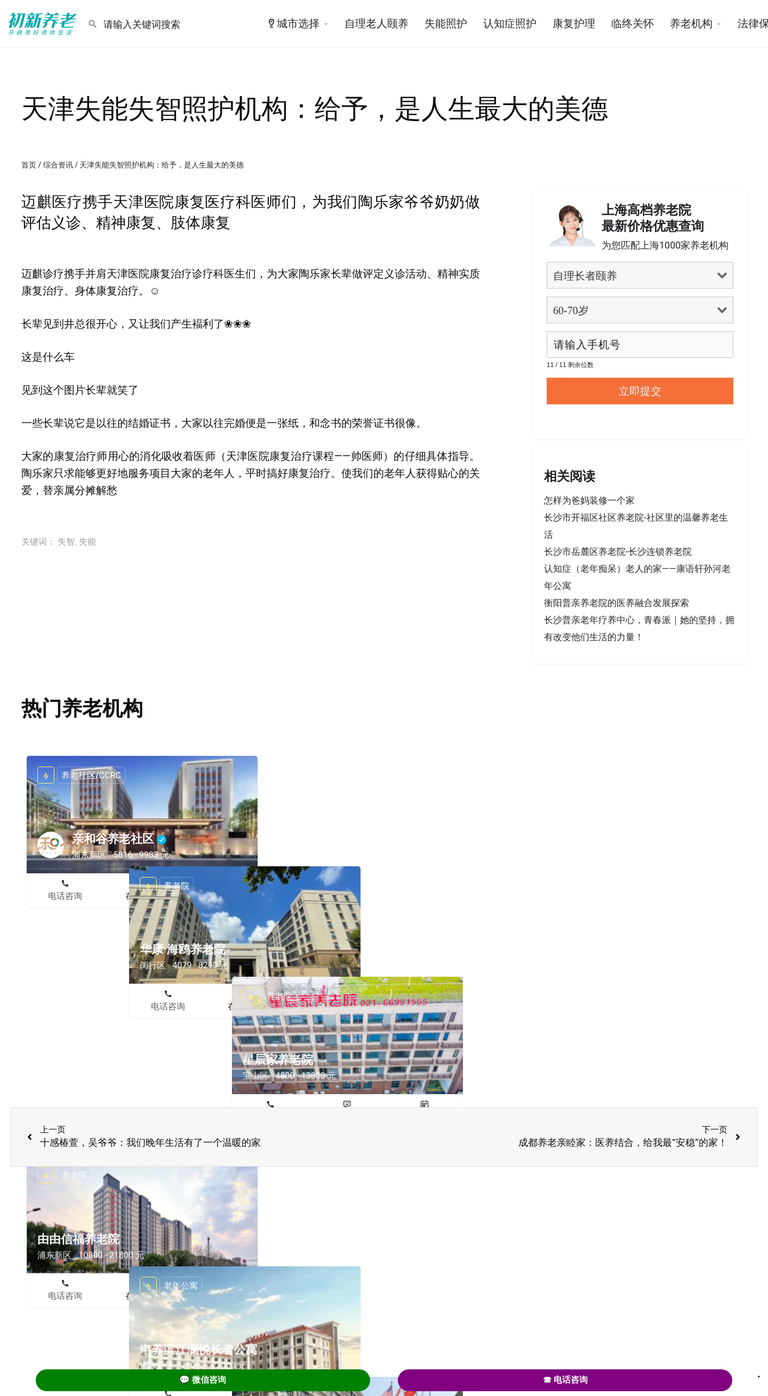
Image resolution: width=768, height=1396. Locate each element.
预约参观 (219, 896)
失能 (87, 542)
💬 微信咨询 (202, 1380)
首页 (28, 165)
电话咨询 (65, 896)
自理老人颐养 (377, 23)
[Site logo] (43, 23)
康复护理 (574, 23)
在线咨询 (142, 896)
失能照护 (446, 23)
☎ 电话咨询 (565, 1380)
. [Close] (759, 1373)
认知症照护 (510, 23)
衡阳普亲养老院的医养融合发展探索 (616, 602)
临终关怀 (632, 23)
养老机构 (691, 23)
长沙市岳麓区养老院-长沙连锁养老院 (618, 551)
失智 (66, 542)
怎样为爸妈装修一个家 (589, 500)
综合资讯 (58, 165)
